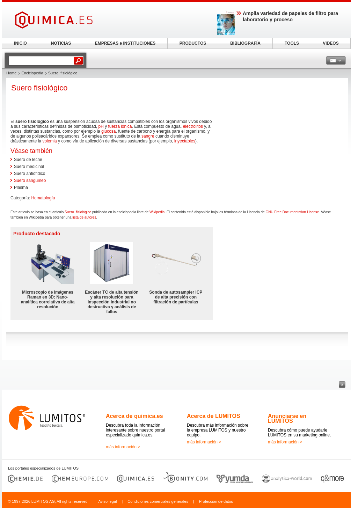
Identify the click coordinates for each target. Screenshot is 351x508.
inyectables (184, 141)
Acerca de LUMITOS (213, 416)
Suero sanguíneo (30, 180)
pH (100, 126)
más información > (123, 446)
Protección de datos (216, 501)
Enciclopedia (32, 73)
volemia (49, 141)
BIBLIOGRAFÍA (245, 43)
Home (11, 73)
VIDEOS (330, 43)
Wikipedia (156, 212)
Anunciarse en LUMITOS (287, 418)
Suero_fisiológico (78, 212)
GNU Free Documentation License (292, 212)
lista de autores (84, 217)
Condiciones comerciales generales (157, 501)
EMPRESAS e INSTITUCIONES (125, 43)
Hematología (43, 198)
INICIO (20, 43)
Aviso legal (107, 501)
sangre (147, 136)
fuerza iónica (120, 126)
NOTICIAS (61, 43)
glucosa (108, 131)
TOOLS (292, 43)
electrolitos (193, 126)
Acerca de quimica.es (134, 416)
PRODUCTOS (193, 43)
